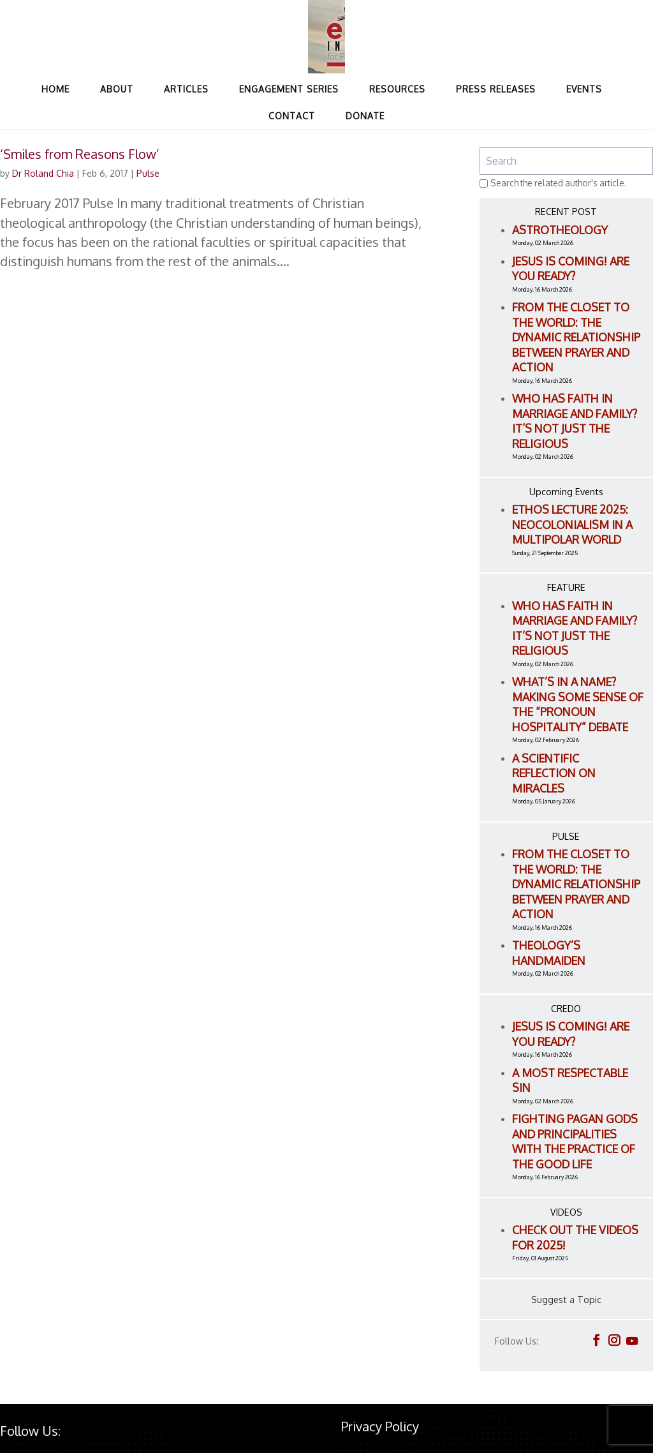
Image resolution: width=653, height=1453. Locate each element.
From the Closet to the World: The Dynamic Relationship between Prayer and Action (576, 337)
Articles (186, 89)
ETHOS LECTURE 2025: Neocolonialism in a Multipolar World (572, 524)
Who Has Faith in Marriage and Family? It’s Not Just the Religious (574, 421)
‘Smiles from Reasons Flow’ (79, 153)
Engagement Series (289, 89)
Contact (291, 115)
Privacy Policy (380, 1426)
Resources (397, 89)
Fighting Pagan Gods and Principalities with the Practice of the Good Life (575, 1141)
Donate (365, 115)
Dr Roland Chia (43, 173)
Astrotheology (560, 230)
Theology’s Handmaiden (548, 952)
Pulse (147, 173)
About (116, 89)
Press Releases (496, 89)
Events (584, 89)
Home (55, 89)
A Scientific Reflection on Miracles (554, 773)
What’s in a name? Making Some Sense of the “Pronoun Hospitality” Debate (577, 704)
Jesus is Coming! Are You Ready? (570, 268)
